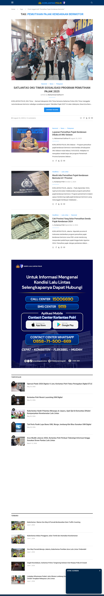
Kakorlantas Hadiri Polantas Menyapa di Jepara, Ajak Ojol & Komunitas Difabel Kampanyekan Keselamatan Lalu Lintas (58, 412)
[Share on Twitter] (86, 118)
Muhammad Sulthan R (55, 95)
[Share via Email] (92, 118)
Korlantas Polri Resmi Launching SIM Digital (44, 397)
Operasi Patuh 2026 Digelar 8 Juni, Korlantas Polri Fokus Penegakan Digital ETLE (59, 384)
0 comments (30, 118)
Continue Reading (52, 110)
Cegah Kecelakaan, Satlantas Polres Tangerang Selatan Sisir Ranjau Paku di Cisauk (57, 563)
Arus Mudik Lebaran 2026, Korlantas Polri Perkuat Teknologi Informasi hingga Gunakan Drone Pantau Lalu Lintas (58, 439)
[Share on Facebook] (84, 118)
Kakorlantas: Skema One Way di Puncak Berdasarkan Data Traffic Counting (53, 522)
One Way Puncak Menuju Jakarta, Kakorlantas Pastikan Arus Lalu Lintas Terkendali (56, 549)
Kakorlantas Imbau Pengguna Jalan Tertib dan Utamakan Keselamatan (52, 536)
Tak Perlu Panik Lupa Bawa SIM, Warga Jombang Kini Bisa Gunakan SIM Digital (59, 424)
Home (13, 9)
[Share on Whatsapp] (89, 118)
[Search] (92, 3)
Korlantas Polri (59, 182)
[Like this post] (81, 118)
